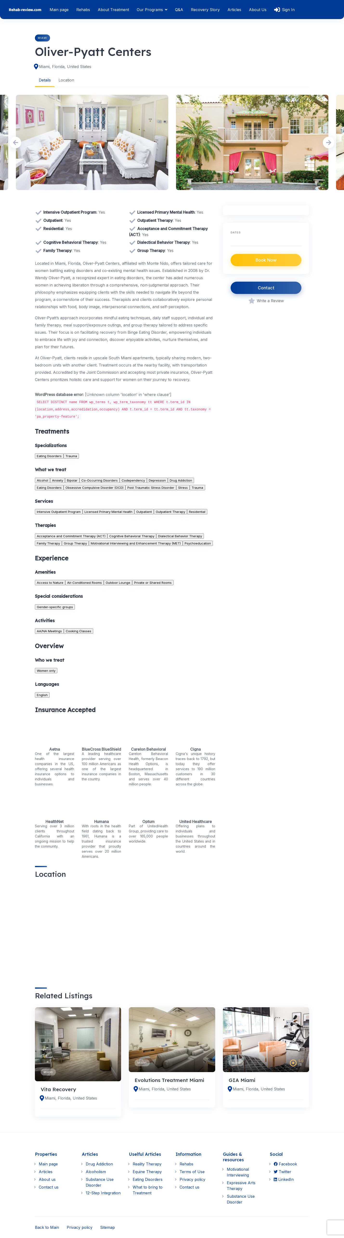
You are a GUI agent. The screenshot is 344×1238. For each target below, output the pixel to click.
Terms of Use (192, 1171)
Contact (266, 287)
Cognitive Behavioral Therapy (131, 536)
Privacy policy (192, 1179)
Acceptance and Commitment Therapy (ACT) (71, 536)
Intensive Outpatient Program (59, 511)
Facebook (285, 1164)
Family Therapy (48, 543)
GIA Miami (242, 1080)
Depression (157, 480)
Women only (46, 670)
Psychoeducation (198, 543)
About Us (257, 9)
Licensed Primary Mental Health (108, 511)
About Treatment (113, 9)
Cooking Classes (78, 631)
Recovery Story (205, 9)
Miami (42, 38)
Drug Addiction (181, 480)
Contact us (48, 1187)
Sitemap (107, 1227)
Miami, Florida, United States (65, 66)
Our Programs (150, 9)
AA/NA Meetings (49, 631)
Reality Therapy (147, 1164)
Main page (59, 9)
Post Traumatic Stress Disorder (150, 487)
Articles (234, 9)
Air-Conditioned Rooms (84, 583)
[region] (125, 928)
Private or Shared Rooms (153, 583)
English (42, 695)
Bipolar (72, 480)
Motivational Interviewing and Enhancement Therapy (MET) (136, 543)
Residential (197, 511)
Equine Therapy (147, 1171)
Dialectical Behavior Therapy (180, 536)
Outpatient (144, 511)
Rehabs (83, 9)
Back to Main (47, 1227)
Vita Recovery (58, 1089)
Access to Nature (50, 583)
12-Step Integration (103, 1192)
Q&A (179, 9)
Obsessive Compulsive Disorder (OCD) (94, 487)
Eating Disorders (49, 456)
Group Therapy (75, 543)
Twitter (282, 1171)
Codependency (133, 480)
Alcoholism (96, 1171)
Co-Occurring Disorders (99, 480)
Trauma (71, 456)
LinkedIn (284, 1179)
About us (47, 1179)
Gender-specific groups (55, 607)
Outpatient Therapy (170, 511)
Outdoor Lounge (118, 583)
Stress (183, 487)
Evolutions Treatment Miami (169, 1080)
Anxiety (57, 480)
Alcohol (42, 480)
